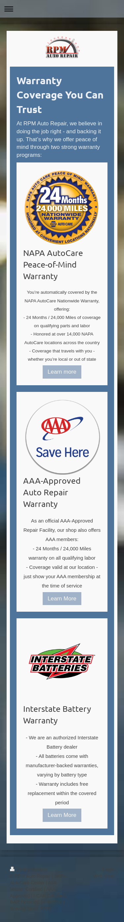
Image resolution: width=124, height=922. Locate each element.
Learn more (62, 372)
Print (19, 869)
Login (108, 869)
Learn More (62, 598)
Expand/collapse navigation (62, 9)
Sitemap (38, 869)
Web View (103, 876)
